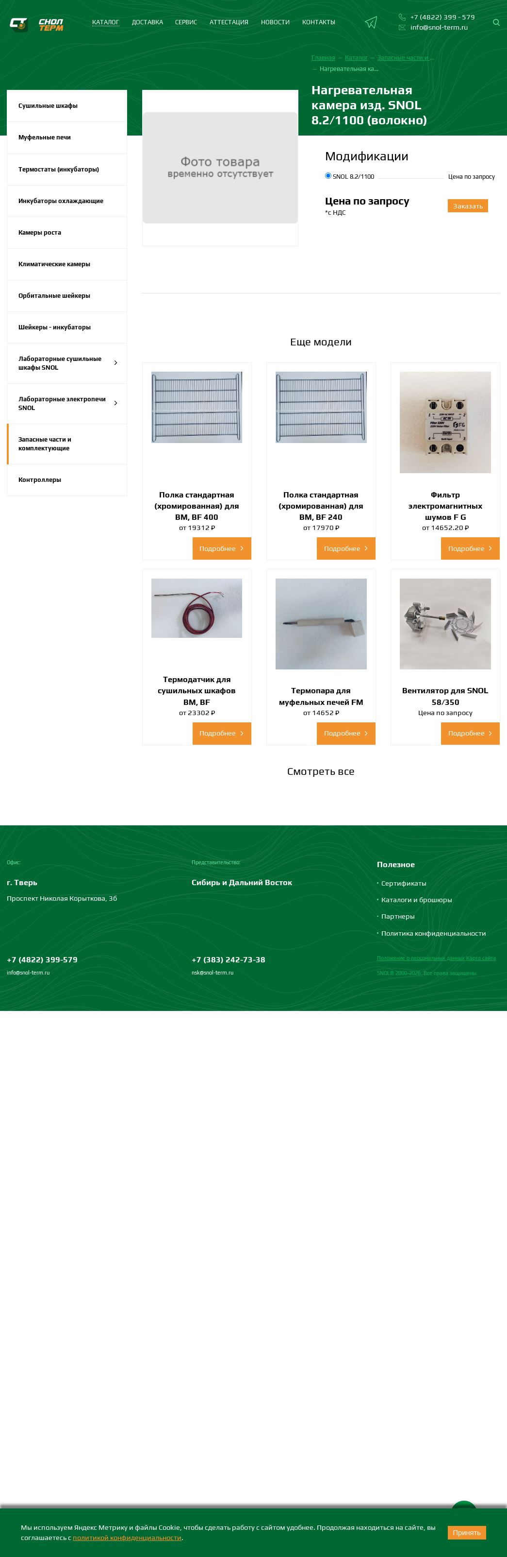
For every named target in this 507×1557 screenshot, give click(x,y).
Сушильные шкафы (48, 105)
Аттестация (229, 22)
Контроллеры (39, 479)
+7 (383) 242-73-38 (228, 959)
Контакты (318, 22)
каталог (105, 22)
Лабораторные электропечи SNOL (68, 403)
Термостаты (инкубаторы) (58, 169)
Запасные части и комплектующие (44, 444)
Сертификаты (403, 883)
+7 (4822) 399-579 (42, 959)
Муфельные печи (44, 137)
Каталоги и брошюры (416, 899)
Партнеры (398, 916)
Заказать (468, 206)
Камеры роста (39, 232)
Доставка (147, 22)
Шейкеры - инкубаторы (54, 327)
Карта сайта (481, 958)
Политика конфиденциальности (433, 933)
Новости (275, 22)
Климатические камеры (54, 264)
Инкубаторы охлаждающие (60, 201)
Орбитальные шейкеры (54, 295)
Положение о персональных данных (421, 958)
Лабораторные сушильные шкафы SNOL (68, 363)
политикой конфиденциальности (127, 1537)
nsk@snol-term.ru (212, 972)
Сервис (186, 22)
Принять (467, 1533)
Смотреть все (321, 771)
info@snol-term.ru (28, 972)
